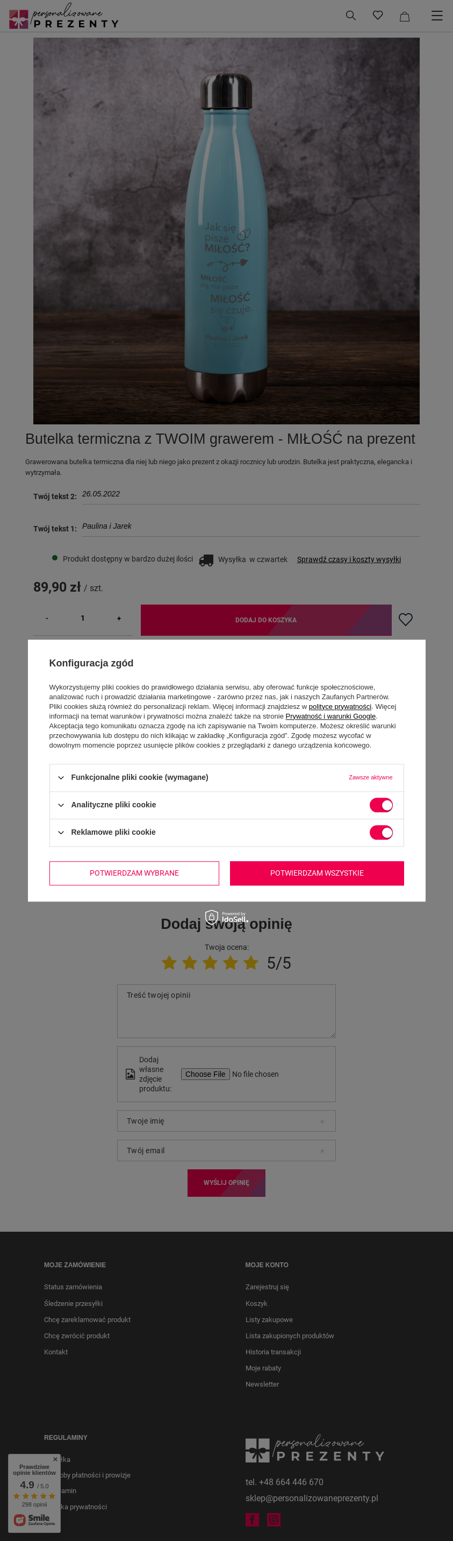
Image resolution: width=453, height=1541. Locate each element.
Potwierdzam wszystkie (317, 873)
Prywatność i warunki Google (331, 716)
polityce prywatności (340, 706)
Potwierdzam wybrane (134, 873)
